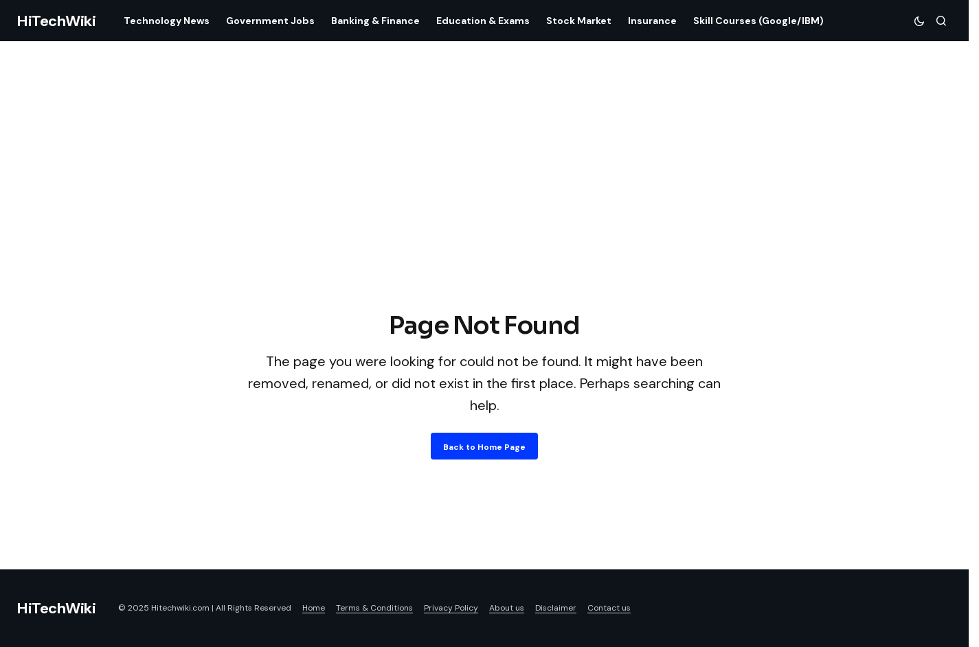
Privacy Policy (451, 607)
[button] (919, 20)
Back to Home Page (484, 447)
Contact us (609, 607)
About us (506, 607)
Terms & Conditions (374, 607)
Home (313, 607)
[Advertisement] (484, 205)
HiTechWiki (56, 21)
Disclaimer (555, 607)
